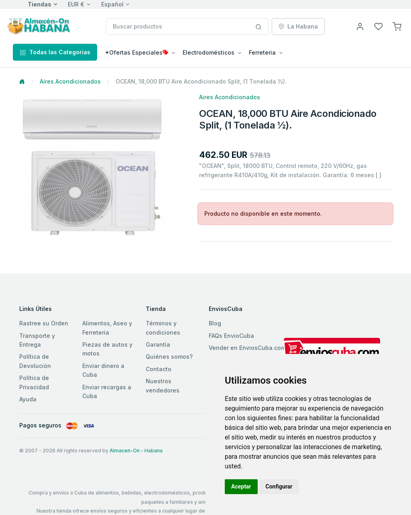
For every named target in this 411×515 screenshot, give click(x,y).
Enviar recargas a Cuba (106, 391)
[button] (397, 25)
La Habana (298, 26)
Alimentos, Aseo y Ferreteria (107, 327)
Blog (215, 323)
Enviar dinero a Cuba (103, 370)
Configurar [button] (279, 486)
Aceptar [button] (241, 486)
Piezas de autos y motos (107, 349)
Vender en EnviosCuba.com (247, 347)
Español (112, 4)
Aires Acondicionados (70, 81)
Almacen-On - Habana (136, 451)
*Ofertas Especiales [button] (136, 52)
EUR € (76, 4)
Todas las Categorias (55, 52)
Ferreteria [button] (262, 52)
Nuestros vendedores (162, 385)
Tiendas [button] (39, 4)
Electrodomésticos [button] (208, 52)
